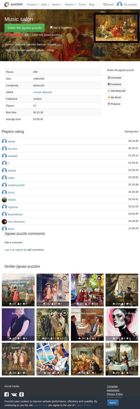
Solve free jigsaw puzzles (46, 34)
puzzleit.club (41, 405)
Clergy (50, 50)
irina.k (11, 192)
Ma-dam (12, 148)
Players (70, 4)
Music (41, 50)
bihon (11, 229)
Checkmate (87, 347)
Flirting (53, 278)
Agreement (113, 390)
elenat (11, 141)
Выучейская (15, 214)
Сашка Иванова (42, 92)
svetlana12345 (16, 185)
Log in (7, 249)
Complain (112, 386)
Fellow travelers (87, 313)
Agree (113, 402)
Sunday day (18, 347)
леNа (11, 178)
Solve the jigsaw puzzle (24, 28)
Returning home (53, 313)
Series (57, 4)
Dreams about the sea (52, 347)
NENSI (12, 199)
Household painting (24, 50)
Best (45, 4)
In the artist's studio (122, 278)
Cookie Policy (82, 405)
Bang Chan (18, 313)
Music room (87, 278)
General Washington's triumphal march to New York (18, 282)
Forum (82, 4)
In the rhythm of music (121, 313)
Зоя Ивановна (16, 221)
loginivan (13, 207)
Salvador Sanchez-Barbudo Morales (35, 44)
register (19, 249)
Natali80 (12, 156)
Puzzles (33, 4)
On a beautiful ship (122, 347)
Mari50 (12, 170)
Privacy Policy (115, 394)
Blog (91, 4)
